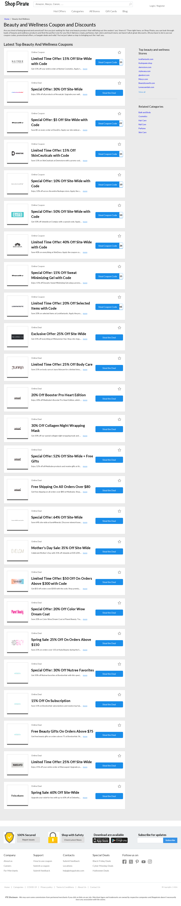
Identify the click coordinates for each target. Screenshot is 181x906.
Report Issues (28, 840)
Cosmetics (143, 116)
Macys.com (143, 79)
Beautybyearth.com (147, 83)
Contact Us (95, 887)
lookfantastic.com (146, 59)
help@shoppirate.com (73, 870)
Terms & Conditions (65, 887)
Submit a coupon (41, 865)
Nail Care (142, 124)
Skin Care (142, 132)
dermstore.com (145, 67)
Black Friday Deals (102, 861)
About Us (82, 887)
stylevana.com (144, 71)
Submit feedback (41, 870)
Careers (7, 865)
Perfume (142, 128)
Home (6, 19)
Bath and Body (145, 112)
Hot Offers (59, 11)
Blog (125, 11)
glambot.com (144, 75)
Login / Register (157, 5)
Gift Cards (111, 11)
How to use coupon (42, 861)
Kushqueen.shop (145, 63)
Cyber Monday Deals (103, 865)
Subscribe (170, 840)
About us (8, 861)
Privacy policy (46, 887)
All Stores (94, 11)
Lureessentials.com (146, 87)
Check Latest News (73, 840)
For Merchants (11, 870)
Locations (67, 865)
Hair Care (142, 120)
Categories (77, 11)
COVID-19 (32, 887)
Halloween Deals (101, 870)
